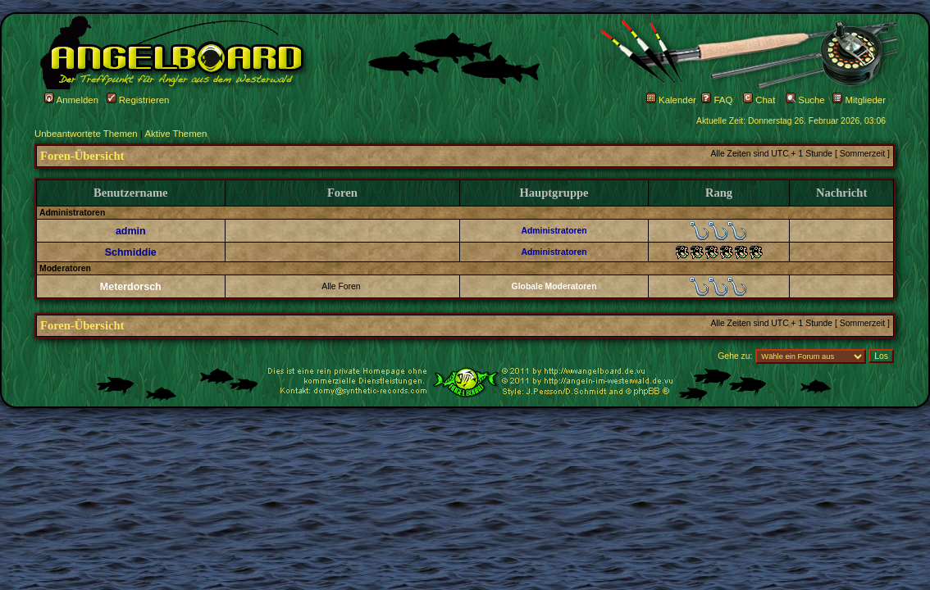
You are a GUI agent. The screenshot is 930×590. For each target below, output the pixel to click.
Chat (759, 100)
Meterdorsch (131, 287)
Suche (805, 100)
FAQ (716, 100)
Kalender (671, 100)
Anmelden (71, 100)
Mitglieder (859, 100)
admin (131, 231)
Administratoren (553, 230)
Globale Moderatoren (554, 286)
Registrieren (138, 100)
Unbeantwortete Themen (86, 133)
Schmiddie (131, 252)
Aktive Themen (175, 133)
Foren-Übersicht (82, 155)
